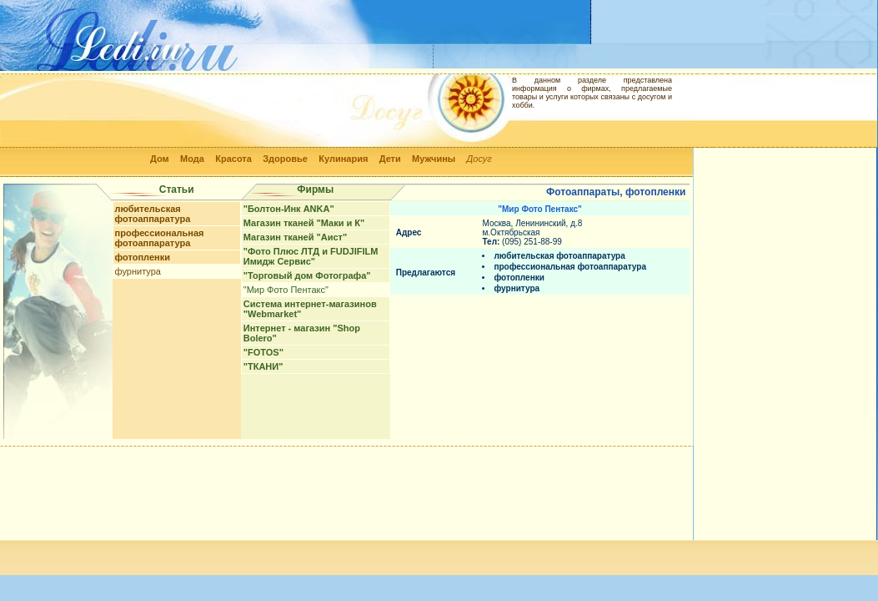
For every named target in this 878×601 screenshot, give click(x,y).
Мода (192, 159)
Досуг (479, 159)
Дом (159, 159)
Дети (390, 159)
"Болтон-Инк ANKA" (288, 209)
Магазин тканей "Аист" (295, 237)
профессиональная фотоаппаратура (159, 238)
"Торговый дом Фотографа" (307, 275)
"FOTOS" (263, 352)
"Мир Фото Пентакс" (286, 290)
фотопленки (142, 257)
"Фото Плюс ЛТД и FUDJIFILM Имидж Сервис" (311, 256)
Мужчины (433, 159)
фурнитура (138, 271)
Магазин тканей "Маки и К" (303, 223)
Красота (233, 159)
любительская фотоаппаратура (153, 214)
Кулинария (343, 159)
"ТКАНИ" (263, 366)
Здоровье (285, 159)
